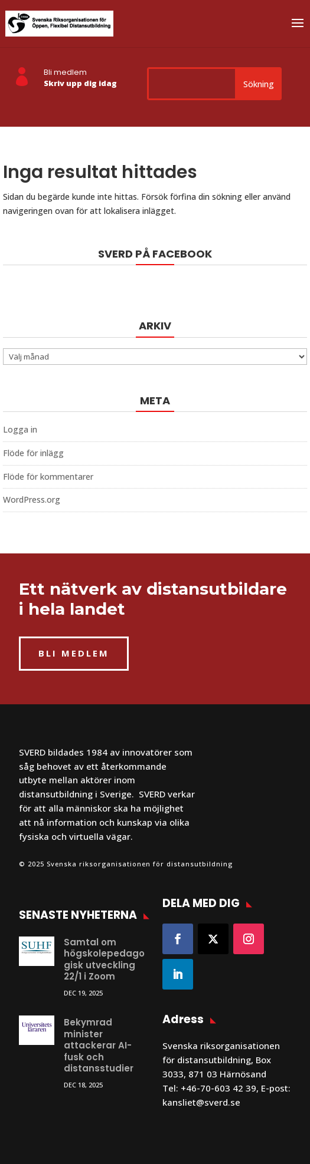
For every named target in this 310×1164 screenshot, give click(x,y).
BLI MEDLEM (73, 653)
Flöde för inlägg (33, 453)
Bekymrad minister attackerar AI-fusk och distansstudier (98, 1045)
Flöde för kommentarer (48, 476)
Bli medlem (65, 72)
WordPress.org (31, 499)
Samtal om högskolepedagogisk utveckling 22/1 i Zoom (104, 959)
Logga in (20, 429)
